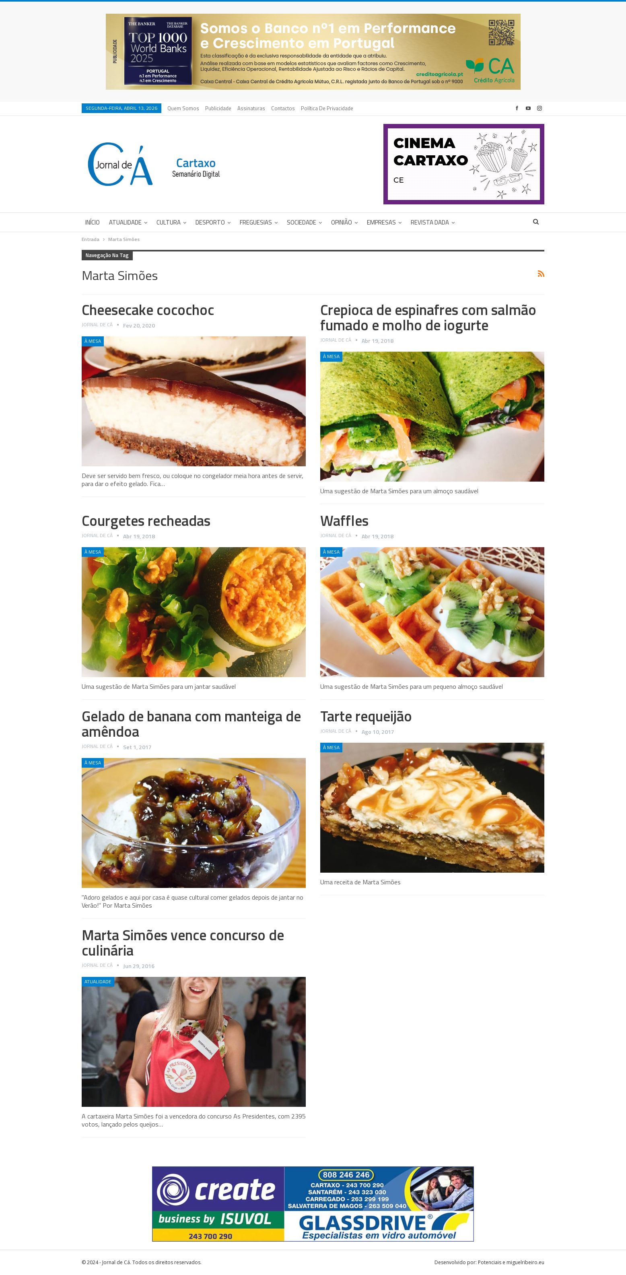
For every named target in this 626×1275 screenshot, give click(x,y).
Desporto (210, 222)
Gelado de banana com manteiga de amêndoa (191, 723)
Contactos (283, 108)
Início (92, 222)
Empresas (381, 222)
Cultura (168, 222)
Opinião (341, 222)
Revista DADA (430, 222)
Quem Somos (183, 108)
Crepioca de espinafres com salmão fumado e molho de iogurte (428, 317)
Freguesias (256, 222)
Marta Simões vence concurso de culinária (183, 942)
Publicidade (218, 108)
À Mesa (92, 341)
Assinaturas (251, 108)
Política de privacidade (327, 108)
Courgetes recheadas (146, 520)
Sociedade (301, 222)
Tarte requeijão (366, 716)
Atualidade (125, 222)
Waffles (344, 520)
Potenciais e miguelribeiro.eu (511, 1262)
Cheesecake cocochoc (148, 310)
